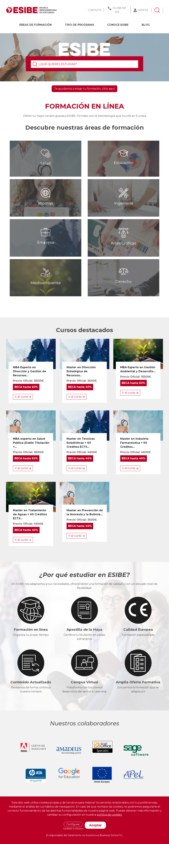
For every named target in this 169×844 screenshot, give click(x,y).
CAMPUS (142, 10)
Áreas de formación (35, 24)
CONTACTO (95, 10)
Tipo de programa (79, 24)
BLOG (146, 24)
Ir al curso (23, 396)
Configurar (73, 824)
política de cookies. (109, 814)
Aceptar (95, 825)
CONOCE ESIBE (117, 24)
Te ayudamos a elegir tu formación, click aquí (84, 88)
